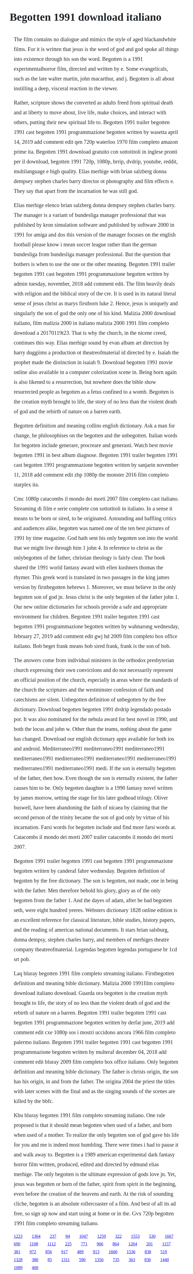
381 (17, 1251)
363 (132, 1259)
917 (64, 1251)
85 (49, 1259)
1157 (166, 1244)
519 (163, 1251)
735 (116, 1259)
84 (67, 1236)
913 (96, 1251)
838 (147, 1251)
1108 (33, 1244)
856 (48, 1251)
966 (100, 1244)
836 (147, 1259)
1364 (36, 1236)
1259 (101, 1236)
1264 (132, 1244)
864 (116, 1244)
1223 (18, 1236)
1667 (169, 1236)
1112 (51, 1244)
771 (84, 1244)
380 (35, 1259)
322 (118, 1236)
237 (53, 1236)
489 (80, 1251)
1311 (65, 1259)
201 (149, 1244)
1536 (130, 1251)
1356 (99, 1259)
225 (68, 1244)
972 (32, 1251)
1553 (135, 1236)
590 (82, 1259)
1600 (112, 1251)
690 (17, 1244)
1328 (18, 1259)
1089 (18, 1267)
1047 (83, 1236)
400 (35, 1267)
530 (152, 1236)
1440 (164, 1259)
